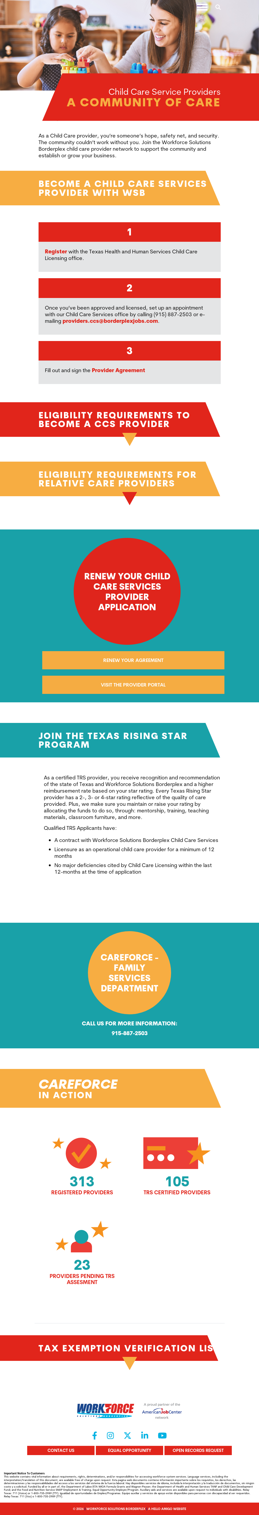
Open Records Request (198, 1450)
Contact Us (61, 1450)
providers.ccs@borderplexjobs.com (110, 321)
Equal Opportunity (129, 1450)
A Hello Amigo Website (167, 1509)
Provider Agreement (118, 370)
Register (56, 251)
